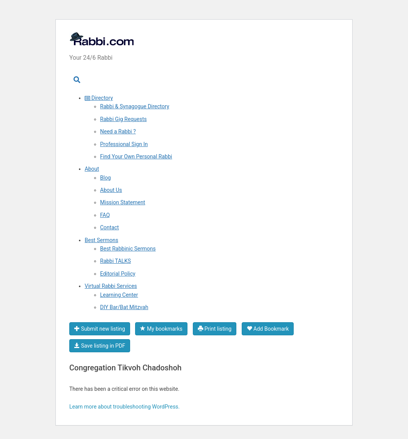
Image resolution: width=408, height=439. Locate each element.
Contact (109, 227)
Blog (105, 178)
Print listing (215, 329)
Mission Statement (122, 202)
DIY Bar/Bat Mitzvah (124, 307)
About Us (111, 190)
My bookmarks (161, 329)
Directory (99, 98)
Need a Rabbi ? (118, 131)
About (92, 169)
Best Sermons (101, 240)
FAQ (105, 215)
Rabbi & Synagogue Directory (134, 106)
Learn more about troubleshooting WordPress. (124, 407)
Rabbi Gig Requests (123, 119)
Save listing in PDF (99, 346)
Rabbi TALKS (115, 261)
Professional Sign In (124, 144)
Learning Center (119, 295)
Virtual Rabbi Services (111, 286)
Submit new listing (99, 329)
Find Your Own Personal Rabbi (136, 156)
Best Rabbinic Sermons (128, 249)
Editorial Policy (117, 274)
